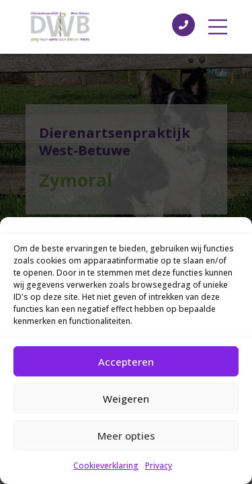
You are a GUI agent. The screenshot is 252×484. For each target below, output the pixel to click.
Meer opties (126, 435)
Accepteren (126, 361)
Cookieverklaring (105, 465)
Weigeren (126, 398)
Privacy (158, 465)
